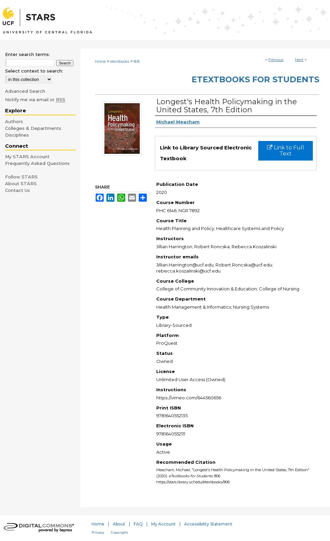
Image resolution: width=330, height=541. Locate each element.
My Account (163, 523)
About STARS (21, 183)
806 (137, 61)
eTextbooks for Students (255, 79)
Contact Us (17, 190)
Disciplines (17, 135)
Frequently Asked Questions (37, 163)
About (119, 523)
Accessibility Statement (208, 523)
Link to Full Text (285, 150)
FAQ (138, 523)
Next (299, 59)
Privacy (98, 532)
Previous (276, 59)
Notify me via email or (35, 99)
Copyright (119, 532)
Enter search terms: (27, 54)
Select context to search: (34, 71)
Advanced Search (25, 91)
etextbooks (119, 61)
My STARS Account (27, 156)
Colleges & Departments (33, 128)
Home (100, 61)
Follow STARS (21, 176)
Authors (14, 121)
